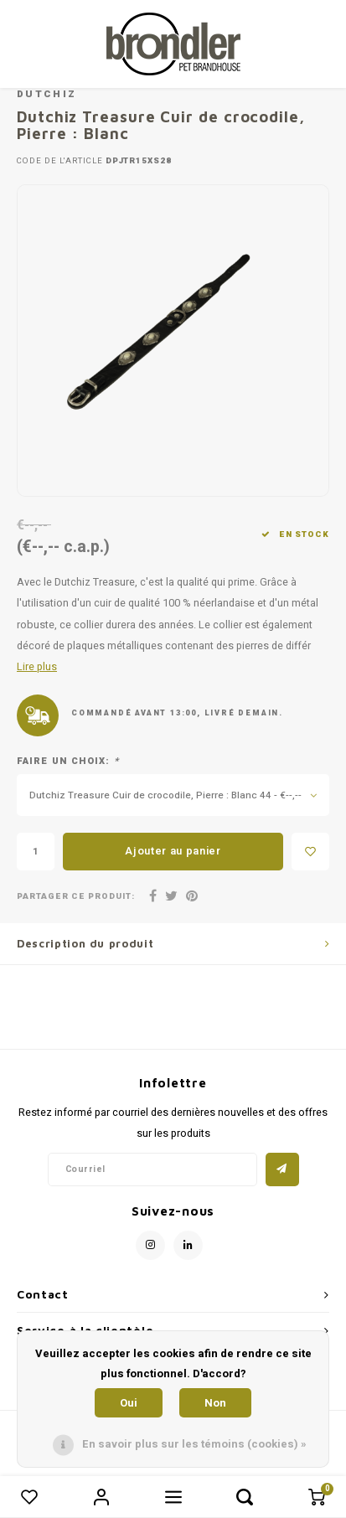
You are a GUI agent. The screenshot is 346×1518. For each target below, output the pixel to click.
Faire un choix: (68, 761)
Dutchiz (46, 94)
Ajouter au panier (172, 851)
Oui (128, 1403)
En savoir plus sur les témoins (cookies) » (194, 1444)
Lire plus (37, 666)
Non (215, 1403)
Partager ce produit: (76, 896)
